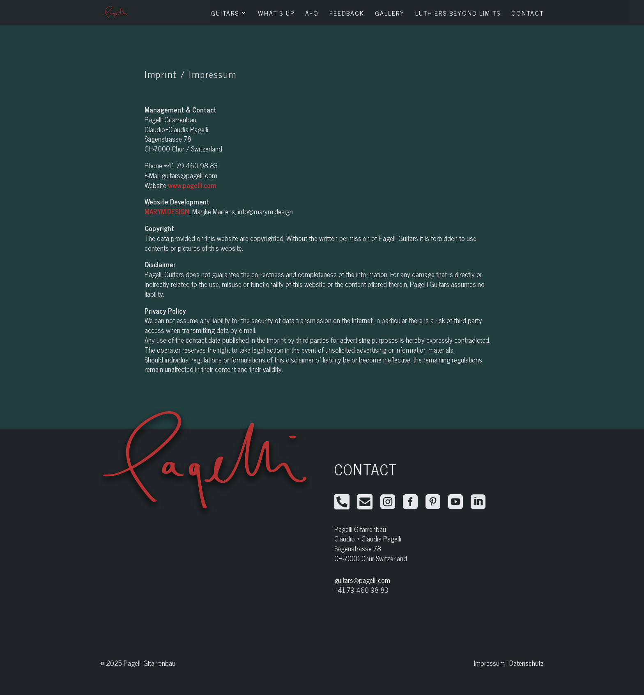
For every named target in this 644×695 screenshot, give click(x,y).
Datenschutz (526, 663)
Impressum (489, 663)
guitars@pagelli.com (362, 580)
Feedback (346, 14)
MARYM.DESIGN (167, 211)
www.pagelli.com (192, 185)
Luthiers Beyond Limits (458, 14)
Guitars (225, 14)
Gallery (390, 14)
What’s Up (276, 14)
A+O (312, 14)
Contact (527, 14)
